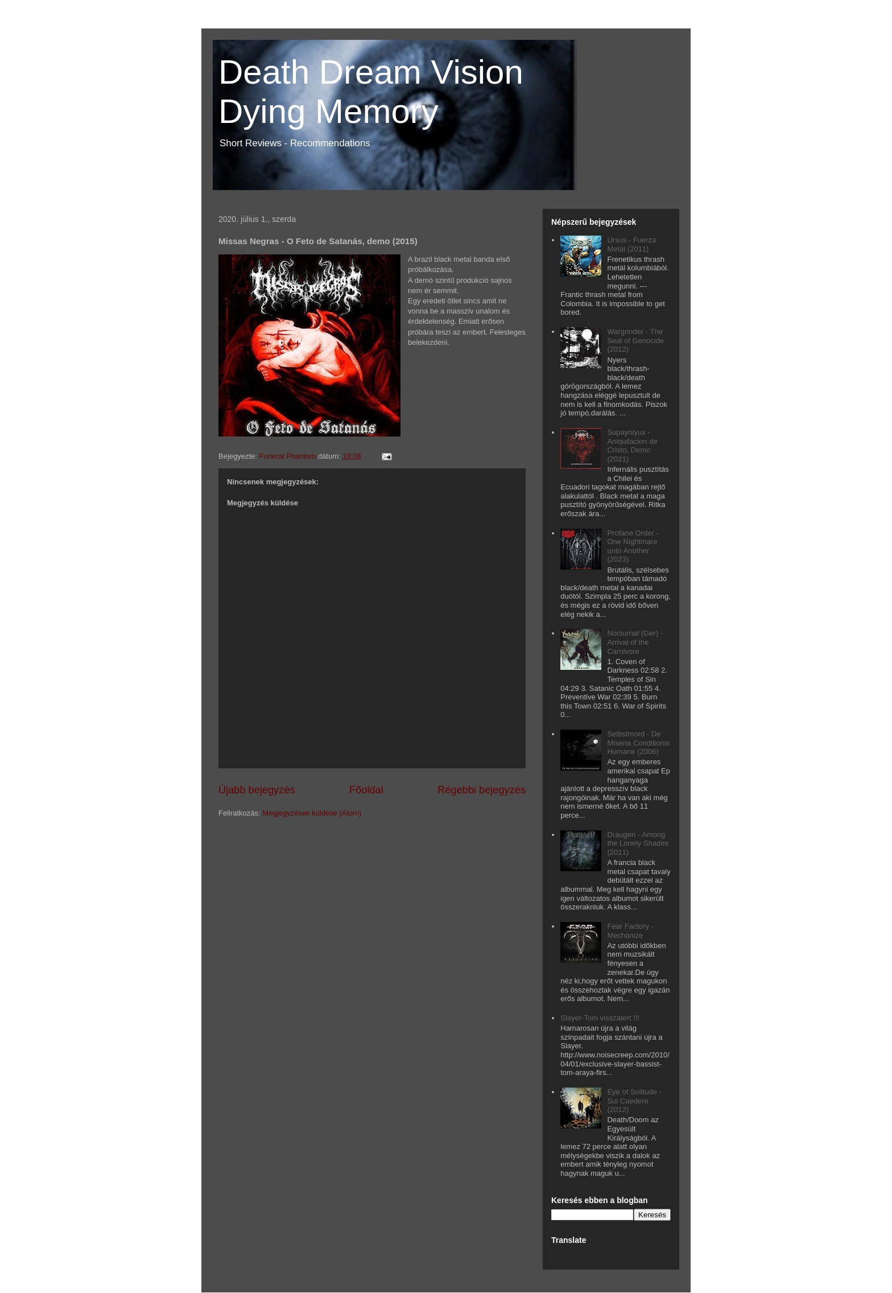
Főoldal (366, 790)
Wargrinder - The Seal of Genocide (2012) (635, 340)
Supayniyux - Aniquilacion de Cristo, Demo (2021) (632, 445)
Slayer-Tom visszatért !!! (599, 1018)
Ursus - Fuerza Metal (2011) (631, 244)
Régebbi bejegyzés (481, 790)
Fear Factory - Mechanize (630, 931)
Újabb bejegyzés (256, 790)
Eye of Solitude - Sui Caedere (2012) (634, 1101)
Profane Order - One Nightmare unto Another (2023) (632, 546)
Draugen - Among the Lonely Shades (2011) (637, 843)
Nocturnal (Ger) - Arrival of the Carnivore (635, 642)
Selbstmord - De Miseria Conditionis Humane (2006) (638, 743)
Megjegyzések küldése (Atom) (311, 813)
